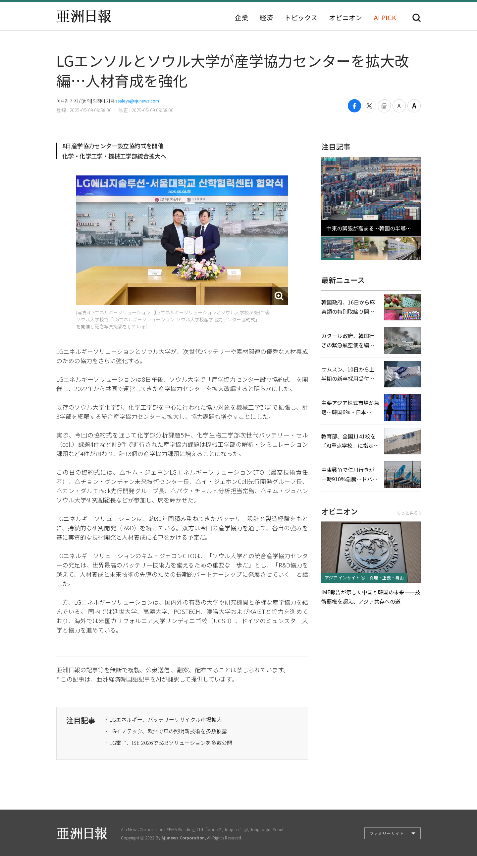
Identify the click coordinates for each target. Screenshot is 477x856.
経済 (266, 17)
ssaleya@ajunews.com (137, 101)
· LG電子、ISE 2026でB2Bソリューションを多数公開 (168, 743)
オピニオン (345, 17)
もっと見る (409, 513)
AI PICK (385, 17)
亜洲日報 (83, 16)
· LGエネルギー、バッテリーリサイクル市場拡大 (163, 719)
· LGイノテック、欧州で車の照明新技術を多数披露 (166, 731)
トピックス (301, 17)
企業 (241, 17)
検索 (416, 18)
